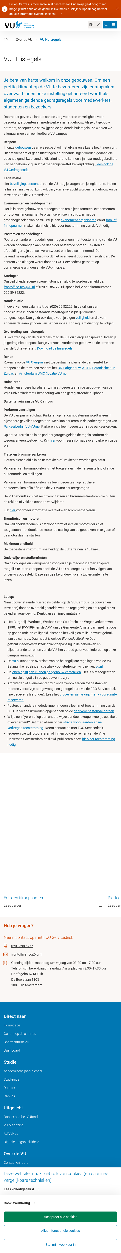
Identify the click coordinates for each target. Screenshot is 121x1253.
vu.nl (15, 661)
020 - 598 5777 (22, 946)
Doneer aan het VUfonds (21, 1117)
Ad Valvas (11, 1133)
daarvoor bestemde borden (94, 711)
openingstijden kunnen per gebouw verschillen (46, 672)
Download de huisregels (54, 348)
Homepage (12, 1025)
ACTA (86, 368)
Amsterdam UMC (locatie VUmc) (43, 373)
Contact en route (16, 1162)
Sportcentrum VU (16, 1042)
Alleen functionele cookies (60, 1231)
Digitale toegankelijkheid (21, 1142)
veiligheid (83, 318)
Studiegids (11, 1079)
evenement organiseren (78, 220)
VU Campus (35, 362)
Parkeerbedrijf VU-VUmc (22, 426)
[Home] (5, 39)
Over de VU (24, 39)
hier (52, 440)
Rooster (9, 1088)
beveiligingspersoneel (26, 184)
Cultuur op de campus (20, 1034)
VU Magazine (13, 1125)
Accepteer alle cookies (60, 1217)
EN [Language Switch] (91, 25)
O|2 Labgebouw (69, 368)
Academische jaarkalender (23, 1071)
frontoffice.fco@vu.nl (19, 287)
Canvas (9, 1096)
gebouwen (23, 147)
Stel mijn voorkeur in (61, 1244)
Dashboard (12, 1050)
